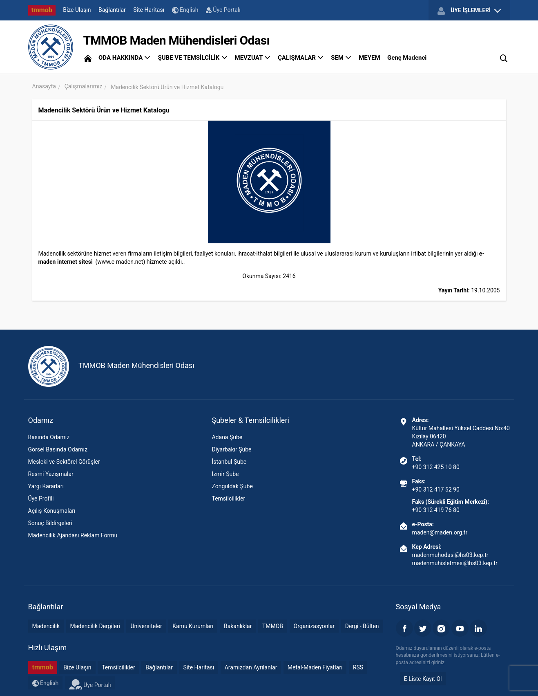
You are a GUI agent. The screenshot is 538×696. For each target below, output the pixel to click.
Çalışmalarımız (84, 86)
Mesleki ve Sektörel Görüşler (64, 461)
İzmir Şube (225, 474)
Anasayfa (44, 86)
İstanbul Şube (229, 461)
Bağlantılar (112, 10)
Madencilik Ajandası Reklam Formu (73, 535)
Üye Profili (41, 498)
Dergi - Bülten (362, 626)
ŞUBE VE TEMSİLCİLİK (193, 57)
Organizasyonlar (314, 626)
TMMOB (272, 626)
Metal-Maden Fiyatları (315, 667)
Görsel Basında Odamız (57, 449)
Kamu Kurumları (192, 626)
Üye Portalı (223, 10)
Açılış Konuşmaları (52, 510)
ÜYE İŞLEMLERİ (469, 10)
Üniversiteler (146, 626)
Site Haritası (148, 10)
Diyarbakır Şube (231, 449)
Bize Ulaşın (77, 10)
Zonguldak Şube (232, 486)
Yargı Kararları (46, 486)
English (185, 10)
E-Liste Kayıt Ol (423, 679)
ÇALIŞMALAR (301, 57)
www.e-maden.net (120, 261)
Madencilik (46, 626)
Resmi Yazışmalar (51, 474)
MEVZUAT (253, 57)
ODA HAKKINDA (124, 57)
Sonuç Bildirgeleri (50, 523)
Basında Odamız (49, 437)
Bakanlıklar (238, 626)
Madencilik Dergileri (95, 626)
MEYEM (369, 57)
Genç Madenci (406, 57)
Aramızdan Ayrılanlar (251, 667)
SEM (341, 57)
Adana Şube (227, 437)
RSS (358, 667)
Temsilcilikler (228, 498)
